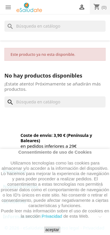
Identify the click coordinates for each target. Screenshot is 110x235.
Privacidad (52, 216)
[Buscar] (55, 26)
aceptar (52, 229)
